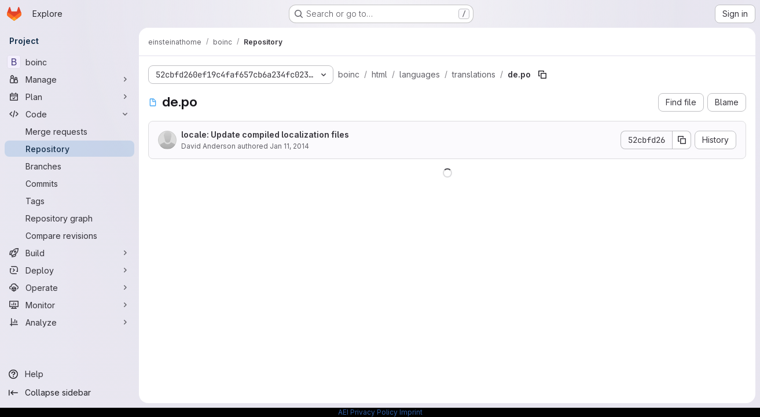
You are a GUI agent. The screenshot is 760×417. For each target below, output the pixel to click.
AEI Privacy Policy (368, 412)
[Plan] (69, 96)
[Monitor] (69, 305)
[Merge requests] (69, 131)
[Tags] (69, 201)
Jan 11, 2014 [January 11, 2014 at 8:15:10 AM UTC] (289, 146)
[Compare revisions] (69, 235)
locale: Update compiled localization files (265, 134)
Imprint (411, 412)
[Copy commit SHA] (682, 140)
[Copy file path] (542, 74)
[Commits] (69, 183)
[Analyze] (69, 322)
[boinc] (69, 62)
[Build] (69, 253)
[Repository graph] (69, 218)
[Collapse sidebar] (69, 393)
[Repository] (69, 149)
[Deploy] (69, 270)
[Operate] (69, 287)
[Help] (69, 374)
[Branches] (69, 166)
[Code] (69, 114)
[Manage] (69, 79)
